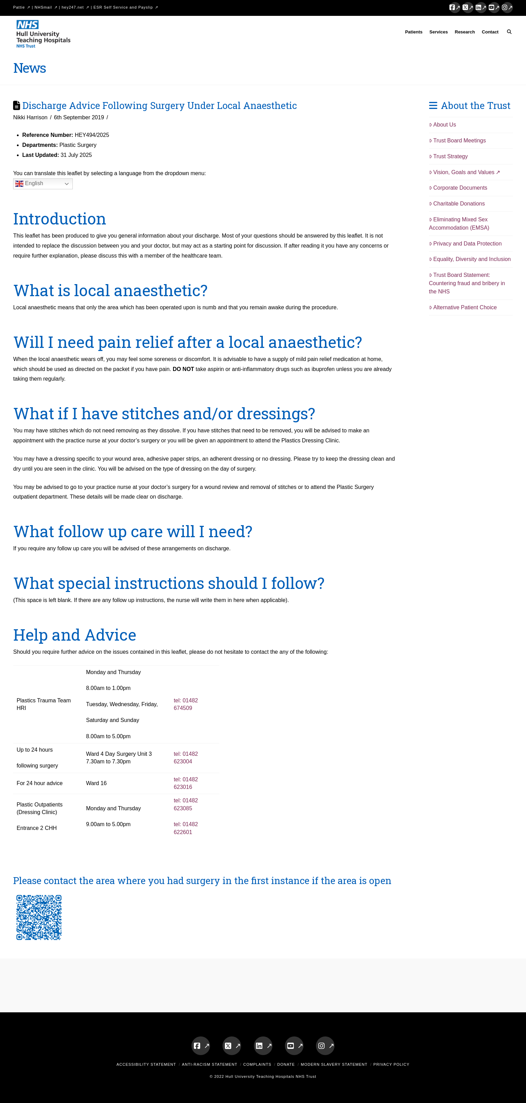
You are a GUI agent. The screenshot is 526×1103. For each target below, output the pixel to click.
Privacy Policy (392, 1064)
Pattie (19, 7)
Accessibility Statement (146, 1064)
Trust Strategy (448, 156)
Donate (286, 1064)
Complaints (257, 1064)
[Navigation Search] (507, 33)
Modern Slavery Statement (334, 1064)
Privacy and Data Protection (465, 244)
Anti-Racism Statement (210, 1064)
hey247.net (73, 7)
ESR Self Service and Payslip (123, 7)
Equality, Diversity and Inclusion (470, 259)
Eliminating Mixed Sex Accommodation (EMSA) (459, 224)
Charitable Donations (457, 204)
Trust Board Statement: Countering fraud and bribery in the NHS (467, 283)
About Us (442, 125)
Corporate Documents (458, 188)
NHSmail (43, 7)
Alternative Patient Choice (463, 307)
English (29, 184)
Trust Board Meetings (457, 140)
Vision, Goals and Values (462, 172)
